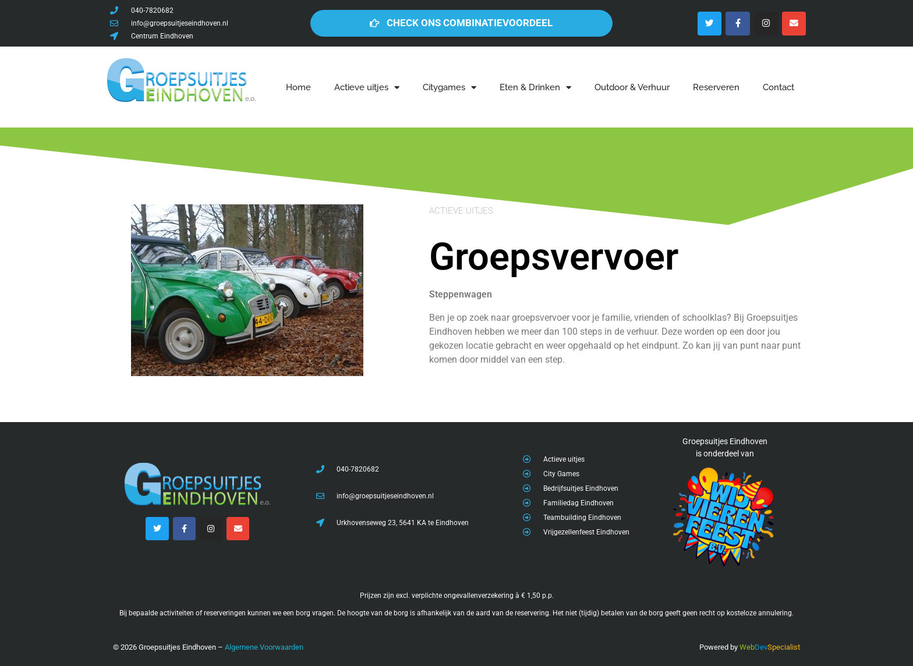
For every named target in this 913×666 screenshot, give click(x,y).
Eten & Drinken (535, 87)
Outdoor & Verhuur (632, 87)
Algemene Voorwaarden (264, 647)
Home (298, 87)
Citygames (449, 87)
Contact (778, 87)
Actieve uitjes (366, 87)
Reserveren (716, 87)
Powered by (718, 647)
